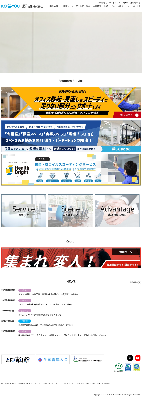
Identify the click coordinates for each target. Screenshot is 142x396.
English (125, 3)
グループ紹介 (117, 6)
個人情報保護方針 (8, 384)
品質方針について (49, 384)
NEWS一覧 (135, 282)
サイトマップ (114, 3)
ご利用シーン (67, 6)
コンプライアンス (66, 384)
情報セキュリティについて (29, 384)
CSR (106, 6)
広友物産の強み (83, 6)
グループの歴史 (133, 6)
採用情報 (101, 3)
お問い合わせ (134, 3)
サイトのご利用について (86, 384)
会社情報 (97, 6)
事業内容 (54, 6)
